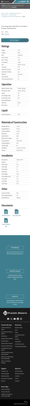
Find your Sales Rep (5, 392)
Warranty (3, 381)
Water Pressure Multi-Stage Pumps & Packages (7, 357)
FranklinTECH (18, 341)
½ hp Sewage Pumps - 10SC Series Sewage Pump (11, 16)
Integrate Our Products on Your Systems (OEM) (6, 395)
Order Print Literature (19, 344)
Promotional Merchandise (20, 346)
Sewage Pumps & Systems (15, 13)
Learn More (14, 7)
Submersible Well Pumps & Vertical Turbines (7, 353)
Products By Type (6, 325)
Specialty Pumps (4, 341)
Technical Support (5, 373)
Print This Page (15, 40)
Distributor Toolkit (5, 376)
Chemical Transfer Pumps (6, 346)
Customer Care (4, 371)
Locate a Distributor (5, 389)
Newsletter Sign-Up (19, 373)
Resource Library (18, 327)
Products (6, 13)
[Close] (28, 5)
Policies (26, 402)
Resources (18, 325)
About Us (18, 368)
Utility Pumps (4, 336)
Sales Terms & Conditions (6, 378)
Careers (16, 378)
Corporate (17, 381)
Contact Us (17, 376)
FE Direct (17, 339)
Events (16, 332)
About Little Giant (19, 371)
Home (2, 13)
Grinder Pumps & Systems (7, 343)
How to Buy (4, 387)
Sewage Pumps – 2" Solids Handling (8, 15)
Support (3, 368)
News (16, 330)
